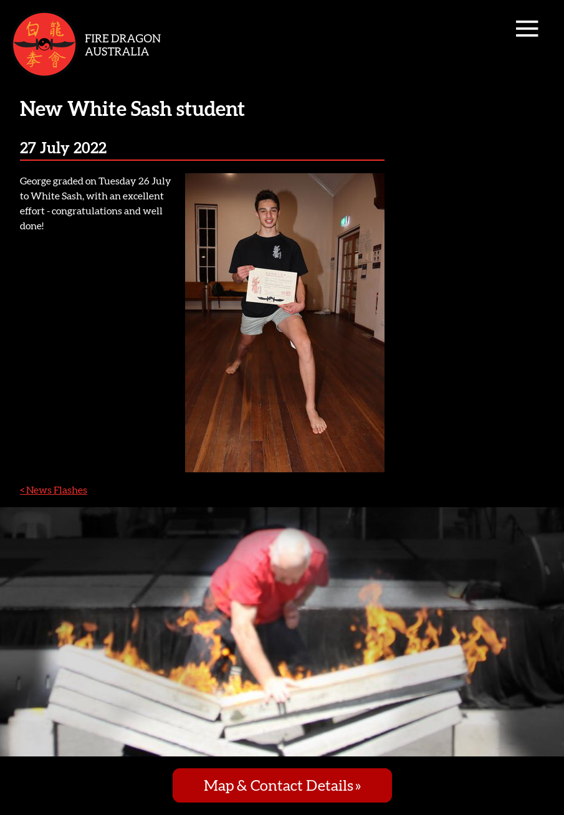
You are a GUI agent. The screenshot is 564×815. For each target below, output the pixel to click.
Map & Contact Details (278, 785)
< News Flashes (53, 489)
